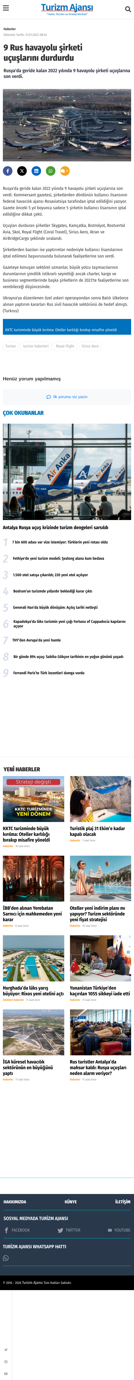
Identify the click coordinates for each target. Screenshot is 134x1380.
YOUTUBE (119, 1320)
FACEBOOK (17, 1320)
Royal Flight (65, 436)
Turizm (10, 436)
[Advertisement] (67, 808)
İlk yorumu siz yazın (67, 487)
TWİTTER (69, 1320)
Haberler (10, 29)
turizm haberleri (35, 436)
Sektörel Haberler (13, 1090)
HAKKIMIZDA (15, 1291)
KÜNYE (71, 1291)
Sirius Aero (90, 436)
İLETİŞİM (122, 1291)
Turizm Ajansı (32, 1372)
